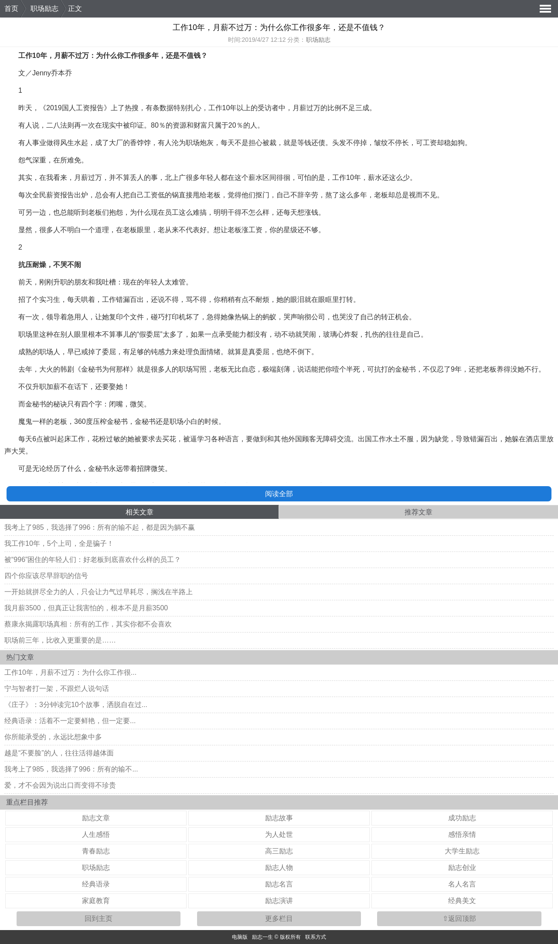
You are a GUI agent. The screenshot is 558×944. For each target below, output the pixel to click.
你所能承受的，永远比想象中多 (53, 737)
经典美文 (462, 900)
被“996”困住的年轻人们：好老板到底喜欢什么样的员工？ (92, 559)
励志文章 (96, 818)
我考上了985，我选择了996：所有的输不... (71, 769)
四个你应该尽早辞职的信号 (46, 575)
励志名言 (279, 884)
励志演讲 (279, 900)
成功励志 (462, 818)
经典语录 (96, 884)
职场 (25, 334)
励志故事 (279, 818)
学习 (204, 439)
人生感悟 (96, 834)
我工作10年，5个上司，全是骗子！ (59, 543)
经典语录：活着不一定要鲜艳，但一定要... (70, 720)
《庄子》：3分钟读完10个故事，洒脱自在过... (75, 704)
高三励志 (279, 851)
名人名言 (462, 884)
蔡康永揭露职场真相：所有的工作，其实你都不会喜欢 (88, 624)
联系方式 (315, 937)
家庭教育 (96, 900)
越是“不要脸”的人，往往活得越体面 (59, 753)
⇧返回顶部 (459, 918)
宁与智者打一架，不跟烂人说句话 (56, 688)
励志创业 (462, 867)
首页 (11, 8)
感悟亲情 (462, 834)
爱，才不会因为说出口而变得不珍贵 (60, 785)
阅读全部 (279, 493)
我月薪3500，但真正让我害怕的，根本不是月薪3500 (86, 608)
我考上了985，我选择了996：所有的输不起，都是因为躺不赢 (99, 527)
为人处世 (279, 834)
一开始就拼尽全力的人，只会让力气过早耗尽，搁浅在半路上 (98, 591)
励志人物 (279, 867)
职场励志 (44, 8)
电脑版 (240, 937)
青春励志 (96, 851)
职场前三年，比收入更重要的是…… (60, 640)
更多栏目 (279, 918)
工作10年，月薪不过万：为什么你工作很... (70, 672)
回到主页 (98, 918)
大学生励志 (462, 851)
